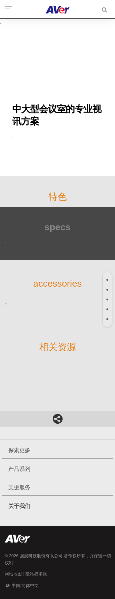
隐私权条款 (36, 573)
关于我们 (19, 506)
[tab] (107, 280)
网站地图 (13, 573)
